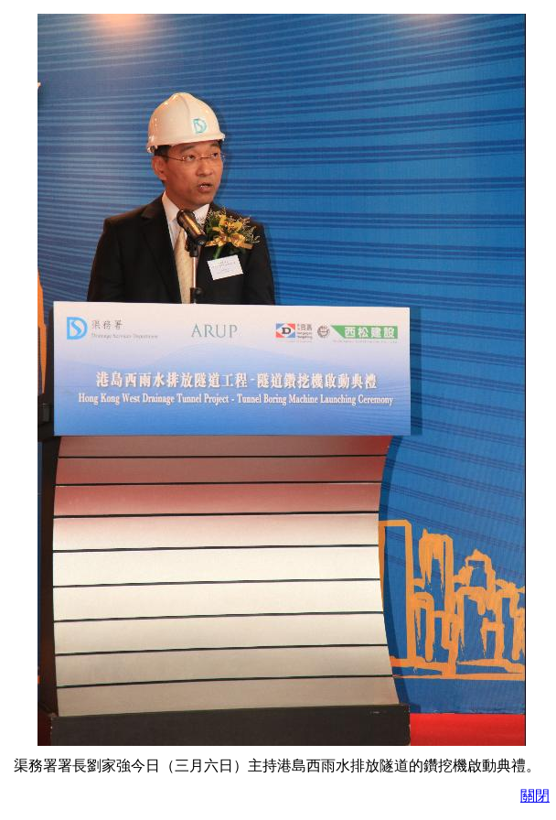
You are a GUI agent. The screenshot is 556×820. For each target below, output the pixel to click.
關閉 (535, 796)
